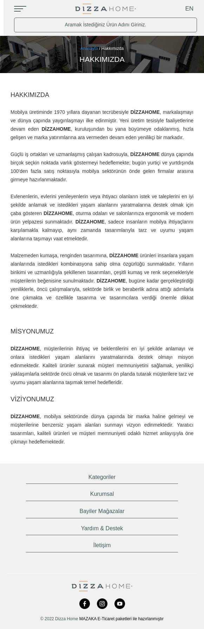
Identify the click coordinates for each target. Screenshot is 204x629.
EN (189, 8)
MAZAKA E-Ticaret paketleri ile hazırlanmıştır (121, 618)
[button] (102, 475)
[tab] (102, 475)
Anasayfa (89, 48)
